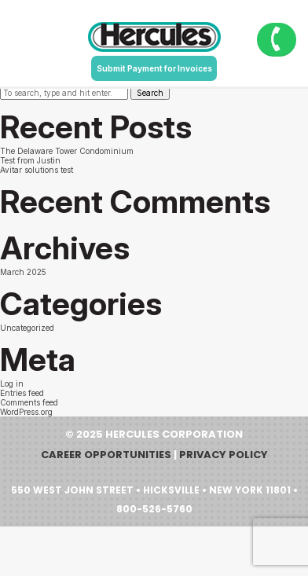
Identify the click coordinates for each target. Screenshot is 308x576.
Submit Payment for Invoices (154, 68)
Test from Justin (30, 160)
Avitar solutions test (36, 169)
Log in (12, 383)
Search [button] (150, 92)
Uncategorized (27, 327)
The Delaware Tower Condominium (67, 151)
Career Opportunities (106, 454)
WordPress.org (26, 411)
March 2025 (23, 272)
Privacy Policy (223, 454)
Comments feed (29, 402)
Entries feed (22, 393)
